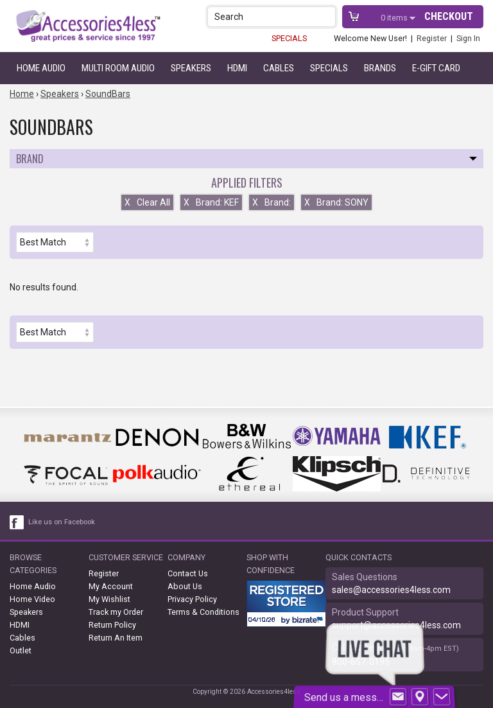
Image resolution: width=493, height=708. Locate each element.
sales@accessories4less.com (391, 590)
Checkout (448, 16)
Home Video (32, 599)
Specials (329, 68)
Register (432, 38)
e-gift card (436, 68)
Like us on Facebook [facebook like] (61, 522)
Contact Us (188, 573)
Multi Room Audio (118, 68)
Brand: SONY (336, 202)
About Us (185, 586)
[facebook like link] (17, 522)
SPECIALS (289, 38)
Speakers (191, 68)
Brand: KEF (211, 202)
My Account (111, 586)
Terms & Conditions (203, 612)
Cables (278, 68)
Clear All (147, 202)
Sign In (468, 38)
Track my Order (116, 612)
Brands (380, 68)
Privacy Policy (192, 599)
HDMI (237, 68)
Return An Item (116, 637)
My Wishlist (109, 599)
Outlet (20, 650)
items (395, 17)
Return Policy (112, 625)
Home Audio (41, 68)
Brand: (271, 202)
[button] (327, 16)
